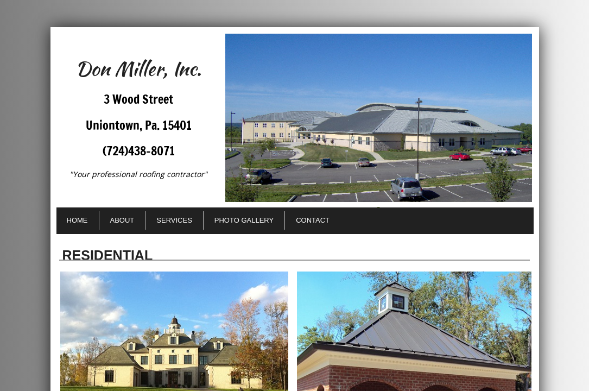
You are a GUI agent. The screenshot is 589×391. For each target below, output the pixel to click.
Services (174, 220)
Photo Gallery (244, 220)
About (122, 220)
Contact (313, 220)
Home (77, 220)
